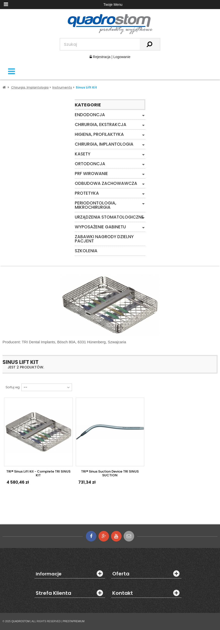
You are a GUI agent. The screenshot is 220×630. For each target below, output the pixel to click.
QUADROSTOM (20, 621)
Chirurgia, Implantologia (104, 144)
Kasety (82, 154)
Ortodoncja (90, 164)
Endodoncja (90, 115)
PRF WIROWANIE (91, 174)
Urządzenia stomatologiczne (109, 217)
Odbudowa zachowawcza (106, 183)
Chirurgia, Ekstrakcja (100, 124)
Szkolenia (86, 251)
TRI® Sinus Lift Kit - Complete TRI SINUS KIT (38, 473)
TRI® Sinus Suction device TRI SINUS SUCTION (110, 473)
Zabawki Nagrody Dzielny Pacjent (104, 239)
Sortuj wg (13, 387)
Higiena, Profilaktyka (99, 134)
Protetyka (87, 193)
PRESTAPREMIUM (74, 621)
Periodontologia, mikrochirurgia (95, 205)
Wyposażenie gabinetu (100, 227)
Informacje (48, 574)
